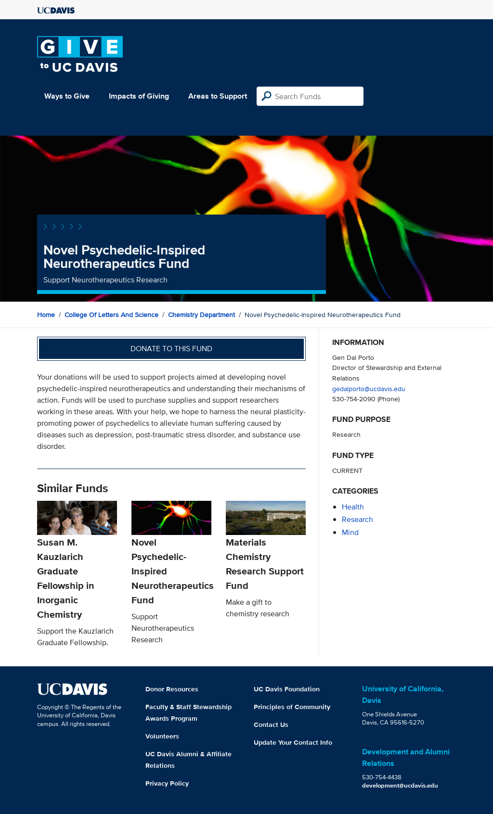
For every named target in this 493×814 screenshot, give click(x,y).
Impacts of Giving (139, 96)
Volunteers (162, 736)
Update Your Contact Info (293, 742)
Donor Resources (171, 689)
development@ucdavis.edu (400, 785)
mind (350, 532)
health (353, 506)
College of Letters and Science (111, 314)
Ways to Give (67, 96)
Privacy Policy (167, 783)
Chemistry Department (201, 314)
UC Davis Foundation (287, 689)
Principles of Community (292, 707)
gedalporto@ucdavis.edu (368, 388)
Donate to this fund (171, 348)
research (357, 519)
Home (46, 314)
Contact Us (271, 724)
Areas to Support (217, 96)
